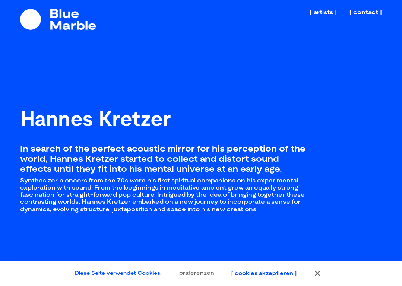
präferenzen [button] (196, 273)
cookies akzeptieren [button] (264, 273)
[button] (317, 273)
